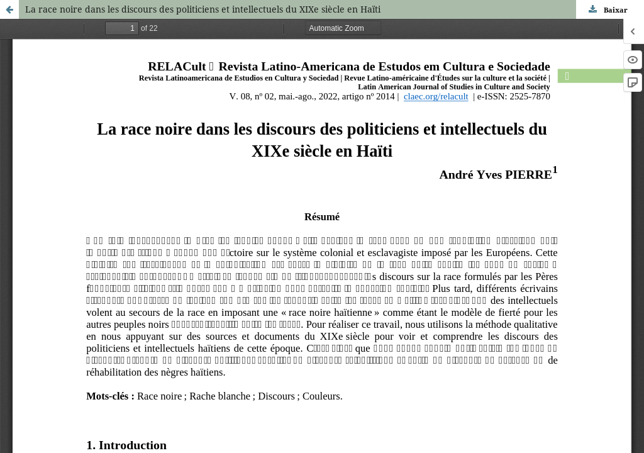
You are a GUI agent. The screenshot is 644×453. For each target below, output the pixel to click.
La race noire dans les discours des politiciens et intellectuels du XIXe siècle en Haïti (202, 9)
